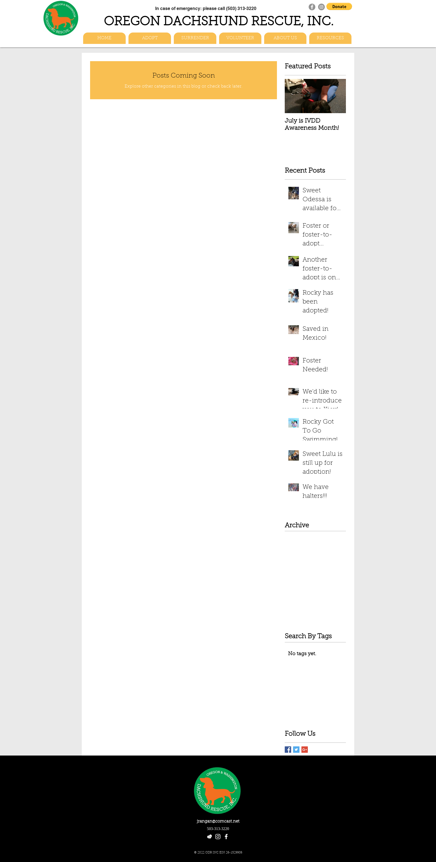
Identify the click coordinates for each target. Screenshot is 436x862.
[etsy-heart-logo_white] (209, 836)
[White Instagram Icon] (217, 836)
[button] (339, 6)
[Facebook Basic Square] (288, 749)
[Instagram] (321, 7)
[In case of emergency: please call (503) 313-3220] (205, 8)
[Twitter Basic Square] (296, 749)
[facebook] (226, 836)
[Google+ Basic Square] (304, 749)
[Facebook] (312, 7)
